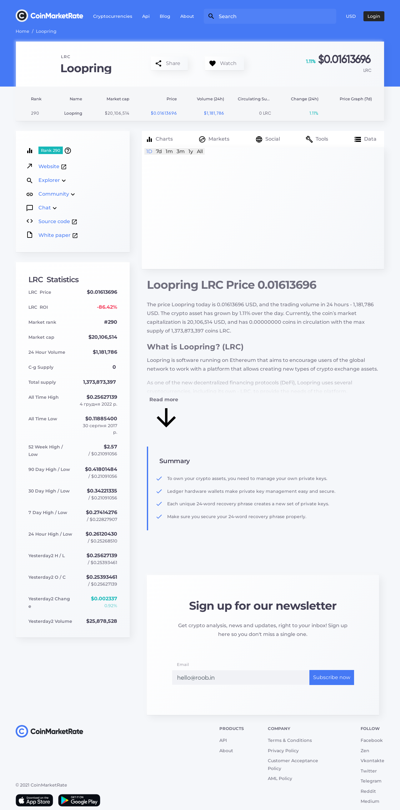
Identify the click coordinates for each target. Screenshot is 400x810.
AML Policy (280, 778)
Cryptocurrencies (112, 16)
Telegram (371, 781)
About (187, 16)
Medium (370, 801)
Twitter (369, 771)
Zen (365, 750)
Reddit (368, 791)
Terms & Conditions (290, 740)
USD (351, 16)
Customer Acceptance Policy (293, 764)
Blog (165, 16)
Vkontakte (372, 760)
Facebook (372, 740)
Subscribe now (331, 677)
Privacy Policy (283, 750)
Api (146, 16)
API (223, 740)
